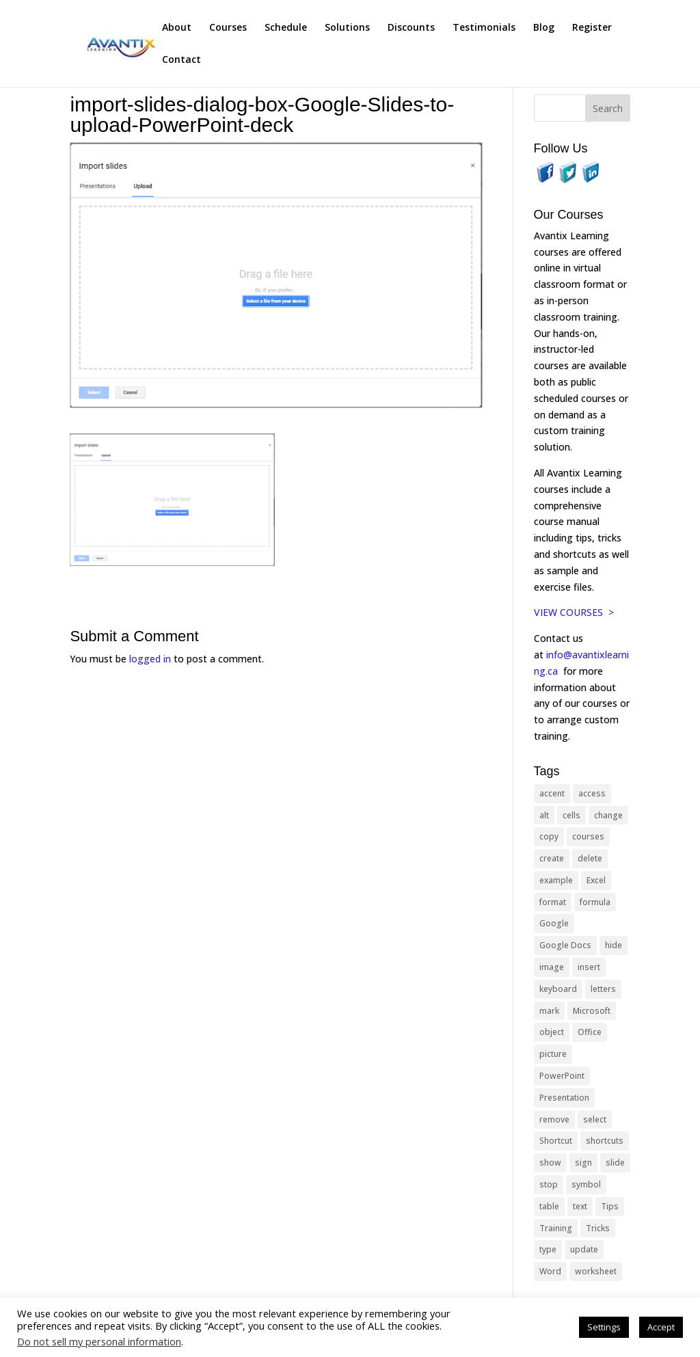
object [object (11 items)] (551, 1032)
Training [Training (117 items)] (555, 1228)
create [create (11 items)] (551, 858)
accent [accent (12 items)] (552, 793)
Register (592, 28)
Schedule (286, 28)
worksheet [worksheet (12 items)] (596, 1271)
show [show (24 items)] (550, 1162)
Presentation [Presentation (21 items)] (564, 1097)
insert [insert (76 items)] (589, 967)
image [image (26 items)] (551, 967)
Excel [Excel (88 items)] (596, 880)
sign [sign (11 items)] (583, 1162)
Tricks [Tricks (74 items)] (598, 1228)
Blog (543, 28)
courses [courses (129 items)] (588, 836)
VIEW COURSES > (574, 612)
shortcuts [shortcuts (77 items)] (604, 1140)
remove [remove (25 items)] (554, 1119)
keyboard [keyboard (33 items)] (558, 989)
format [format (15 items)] (552, 902)
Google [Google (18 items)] (554, 923)
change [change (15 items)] (608, 815)
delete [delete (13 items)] (590, 858)
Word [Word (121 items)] (550, 1271)
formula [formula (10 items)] (595, 902)
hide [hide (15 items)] (613, 945)
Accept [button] (661, 1327)
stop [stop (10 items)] (548, 1184)
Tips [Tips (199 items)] (610, 1206)
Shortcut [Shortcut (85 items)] (555, 1140)
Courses (228, 28)
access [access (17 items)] (592, 793)
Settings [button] (604, 1327)
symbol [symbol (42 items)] (586, 1184)
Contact (181, 60)
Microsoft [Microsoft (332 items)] (591, 1011)
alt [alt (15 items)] (544, 815)
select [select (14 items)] (594, 1119)
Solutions (347, 28)
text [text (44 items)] (580, 1206)
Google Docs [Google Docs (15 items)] (565, 945)
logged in (150, 658)
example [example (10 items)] (556, 880)
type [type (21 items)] (547, 1249)
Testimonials (484, 28)
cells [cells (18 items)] (571, 815)
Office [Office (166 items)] (590, 1032)
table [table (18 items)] (549, 1206)
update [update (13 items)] (584, 1249)
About (176, 28)
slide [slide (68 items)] (615, 1162)
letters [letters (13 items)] (603, 989)
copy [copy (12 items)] (548, 836)
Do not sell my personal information (99, 1341)
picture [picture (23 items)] (553, 1054)
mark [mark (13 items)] (549, 1011)
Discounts (411, 28)
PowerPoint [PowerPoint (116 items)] (561, 1075)
